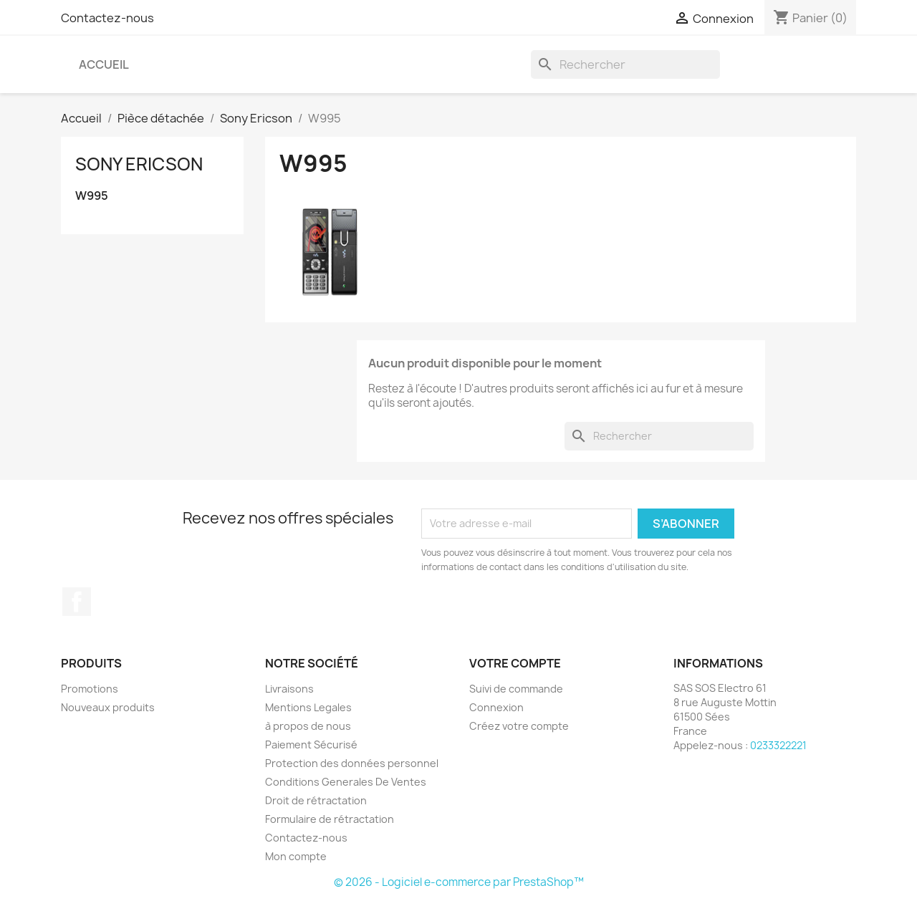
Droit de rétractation (316, 800)
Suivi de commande (516, 688)
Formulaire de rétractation (329, 819)
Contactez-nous (107, 18)
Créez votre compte (519, 726)
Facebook (76, 601)
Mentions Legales (308, 707)
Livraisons (289, 688)
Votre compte (515, 663)
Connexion (496, 707)
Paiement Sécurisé (311, 744)
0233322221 (778, 745)
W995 (91, 195)
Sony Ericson (139, 164)
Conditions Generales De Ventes (345, 782)
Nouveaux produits (108, 707)
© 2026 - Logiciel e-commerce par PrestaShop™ (459, 882)
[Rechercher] (625, 64)
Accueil (104, 64)
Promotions (89, 688)
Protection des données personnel (351, 763)
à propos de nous (308, 726)
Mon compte (296, 856)
